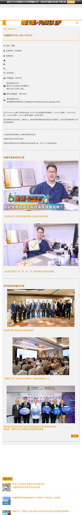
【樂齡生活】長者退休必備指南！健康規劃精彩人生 (26, 378)
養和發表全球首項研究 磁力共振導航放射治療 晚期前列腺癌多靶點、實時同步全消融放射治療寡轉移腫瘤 (30, 427)
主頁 (5, 29)
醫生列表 (11, 29)
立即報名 (71, 2)
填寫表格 (45, 143)
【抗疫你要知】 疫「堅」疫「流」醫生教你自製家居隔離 (29, 271)
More (75, 436)
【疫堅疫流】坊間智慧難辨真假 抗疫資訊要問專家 (26, 216)
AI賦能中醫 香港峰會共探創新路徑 (19, 330)
